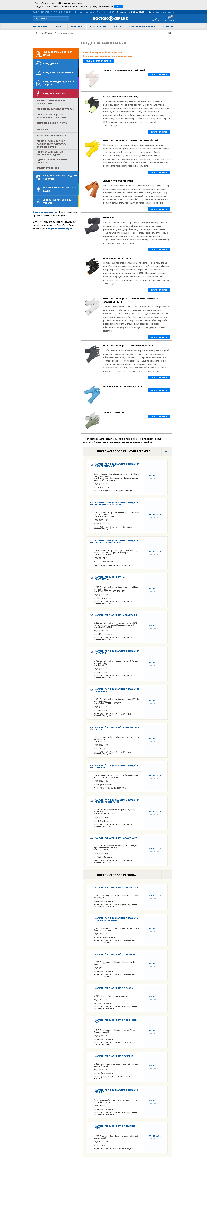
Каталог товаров (159, 74)
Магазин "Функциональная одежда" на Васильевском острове (117, 503)
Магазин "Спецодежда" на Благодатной (110, 578)
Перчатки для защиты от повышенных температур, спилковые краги (51, 144)
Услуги (117, 26)
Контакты (168, 26)
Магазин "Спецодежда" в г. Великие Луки (115, 1127)
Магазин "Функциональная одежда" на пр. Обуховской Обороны (117, 541)
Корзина (169, 18)
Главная (39, 33)
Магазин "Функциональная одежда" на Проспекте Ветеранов (117, 800)
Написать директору (163, 12)
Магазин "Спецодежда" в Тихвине (114, 1056)
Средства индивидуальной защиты (58, 83)
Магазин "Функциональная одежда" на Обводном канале (117, 465)
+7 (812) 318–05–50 (61, 12)
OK (118, 6)
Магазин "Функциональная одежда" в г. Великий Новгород (116, 919)
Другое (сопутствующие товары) (57, 201)
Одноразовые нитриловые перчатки (122, 386)
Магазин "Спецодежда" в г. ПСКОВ (114, 988)
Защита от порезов (113, 412)
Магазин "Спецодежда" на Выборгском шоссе (117, 728)
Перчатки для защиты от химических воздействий (130, 140)
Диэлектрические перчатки (118, 181)
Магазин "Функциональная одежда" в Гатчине (116, 1091)
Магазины (76, 26)
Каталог (59, 26)
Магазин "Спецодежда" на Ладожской (116, 837)
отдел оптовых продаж (60, 228)
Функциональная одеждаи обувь (57, 53)
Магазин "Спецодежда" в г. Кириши (115, 954)
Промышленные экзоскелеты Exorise (59, 189)
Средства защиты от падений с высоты (60, 177)
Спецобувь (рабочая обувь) (58, 72)
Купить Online (98, 26)
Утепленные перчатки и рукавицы (121, 96)
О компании (40, 26)
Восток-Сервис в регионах (117, 875)
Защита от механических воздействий (124, 70)
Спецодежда (50, 63)
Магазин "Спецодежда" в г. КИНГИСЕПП (116, 887)
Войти (155, 20)
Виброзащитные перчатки (117, 258)
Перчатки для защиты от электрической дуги (128, 345)
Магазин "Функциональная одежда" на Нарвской (117, 652)
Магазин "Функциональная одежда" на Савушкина (117, 690)
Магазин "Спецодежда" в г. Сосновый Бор (116, 1021)
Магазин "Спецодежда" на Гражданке (116, 615)
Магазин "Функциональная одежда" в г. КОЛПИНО (116, 766)
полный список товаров (98, 61)
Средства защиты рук (64, 33)
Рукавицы (108, 217)
